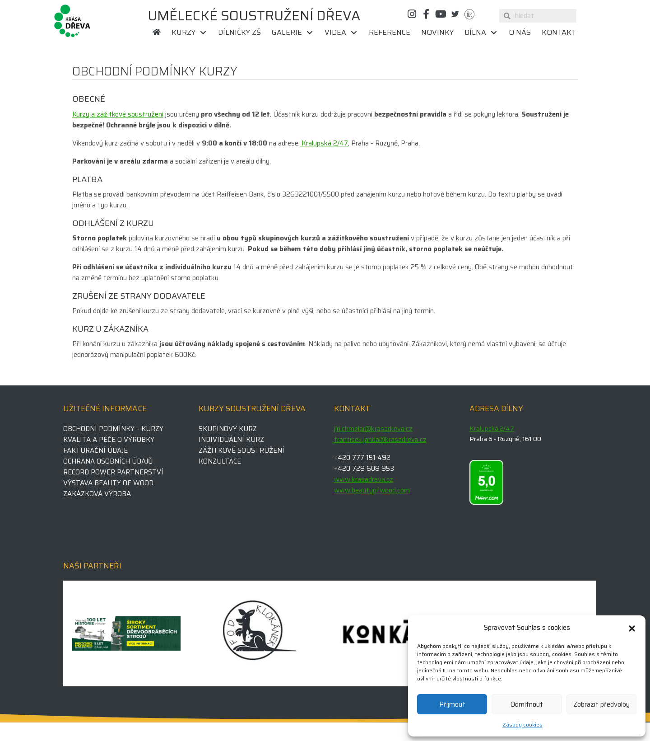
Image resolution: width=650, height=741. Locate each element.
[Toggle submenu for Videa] (354, 32)
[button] (631, 627)
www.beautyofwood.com (372, 490)
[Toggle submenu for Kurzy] (203, 32)
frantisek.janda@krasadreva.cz (380, 439)
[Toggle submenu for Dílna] (494, 32)
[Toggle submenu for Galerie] (310, 32)
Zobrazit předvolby (601, 704)
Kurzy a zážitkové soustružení (117, 114)
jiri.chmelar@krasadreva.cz (373, 428)
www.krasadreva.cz (363, 479)
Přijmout (452, 704)
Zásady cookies (522, 724)
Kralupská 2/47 (324, 143)
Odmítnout (527, 704)
